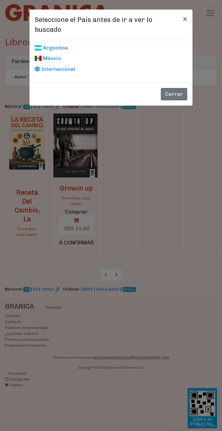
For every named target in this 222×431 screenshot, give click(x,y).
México (48, 58)
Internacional (55, 69)
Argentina (51, 48)
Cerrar (174, 94)
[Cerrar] (185, 19)
